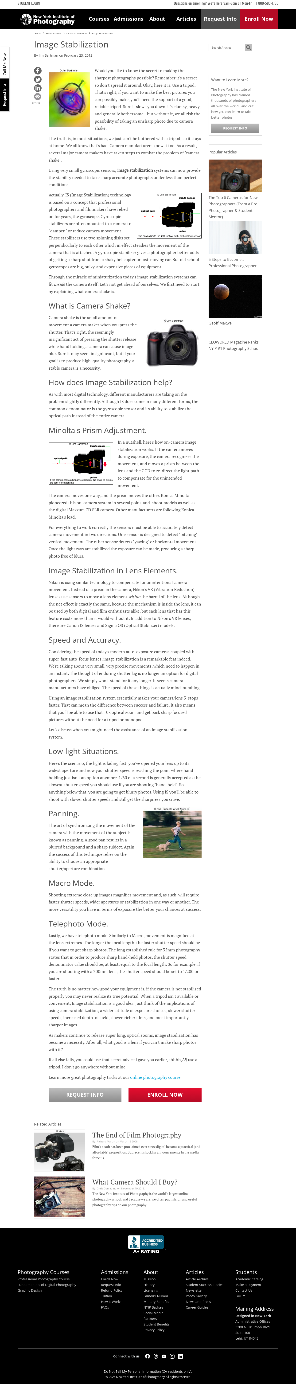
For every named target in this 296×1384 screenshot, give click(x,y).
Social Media (154, 1313)
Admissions (128, 18)
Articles (186, 18)
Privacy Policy (154, 1330)
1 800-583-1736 (267, 3)
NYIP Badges (153, 1307)
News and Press (198, 1302)
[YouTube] (164, 1356)
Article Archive (197, 1279)
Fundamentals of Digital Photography (47, 1285)
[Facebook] (147, 1356)
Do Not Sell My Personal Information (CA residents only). (148, 1371)
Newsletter (194, 1290)
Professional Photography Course (44, 1279)
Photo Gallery (196, 1296)
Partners (150, 1319)
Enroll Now (165, 1094)
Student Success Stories (204, 1285)
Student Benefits (157, 1324)
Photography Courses (43, 1272)
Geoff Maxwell (221, 323)
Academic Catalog (249, 1279)
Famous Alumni (156, 1296)
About (157, 18)
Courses (99, 18)
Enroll (259, 18)
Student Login (29, 3)
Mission (150, 1279)
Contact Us (243, 1290)
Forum (240, 1296)
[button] (38, 70)
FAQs (105, 1307)
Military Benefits (156, 1302)
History (149, 1285)
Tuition (106, 1296)
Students (246, 1272)
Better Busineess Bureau (147, 1245)
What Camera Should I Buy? (135, 1181)
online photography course (155, 1077)
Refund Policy (111, 1290)
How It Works (111, 1302)
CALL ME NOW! (4, 62)
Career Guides (197, 1307)
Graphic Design (30, 1290)
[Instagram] (172, 1356)
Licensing (151, 1290)
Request (220, 18)
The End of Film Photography (136, 1134)
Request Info (4, 94)
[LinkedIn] (180, 1356)
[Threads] (155, 1356)
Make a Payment (248, 1285)
